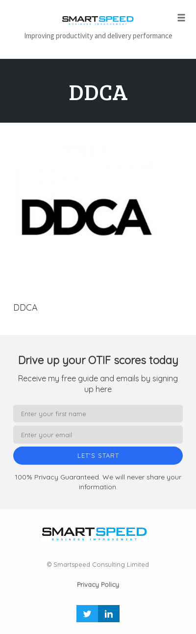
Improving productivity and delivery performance (98, 35)
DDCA (98, 91)
